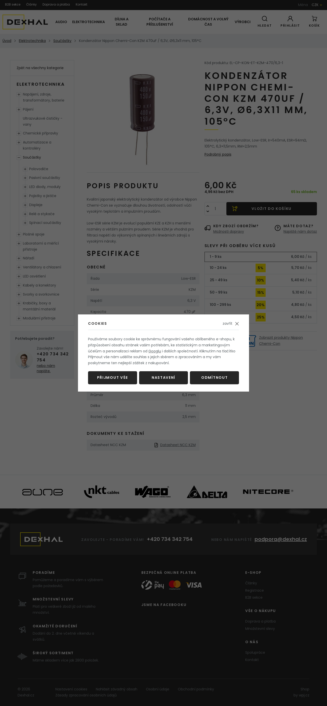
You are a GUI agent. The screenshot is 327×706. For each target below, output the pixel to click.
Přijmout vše (112, 377)
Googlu (154, 351)
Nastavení (163, 377)
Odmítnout (214, 377)
